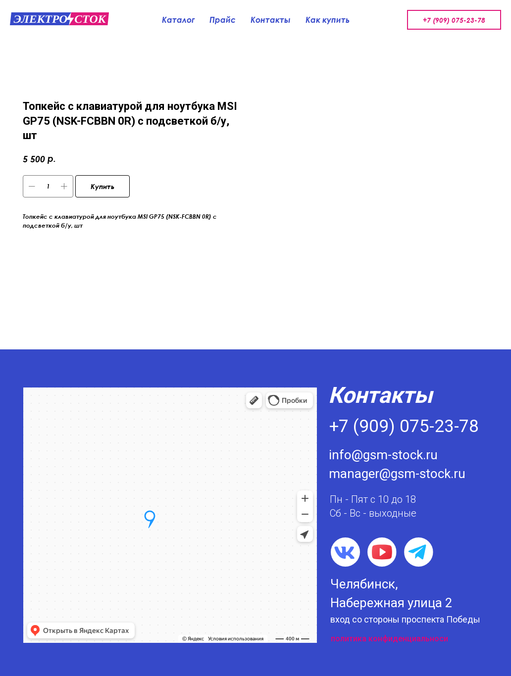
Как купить (328, 20)
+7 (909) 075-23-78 (454, 20)
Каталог (178, 20)
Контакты (271, 20)
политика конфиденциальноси (389, 638)
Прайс (222, 20)
